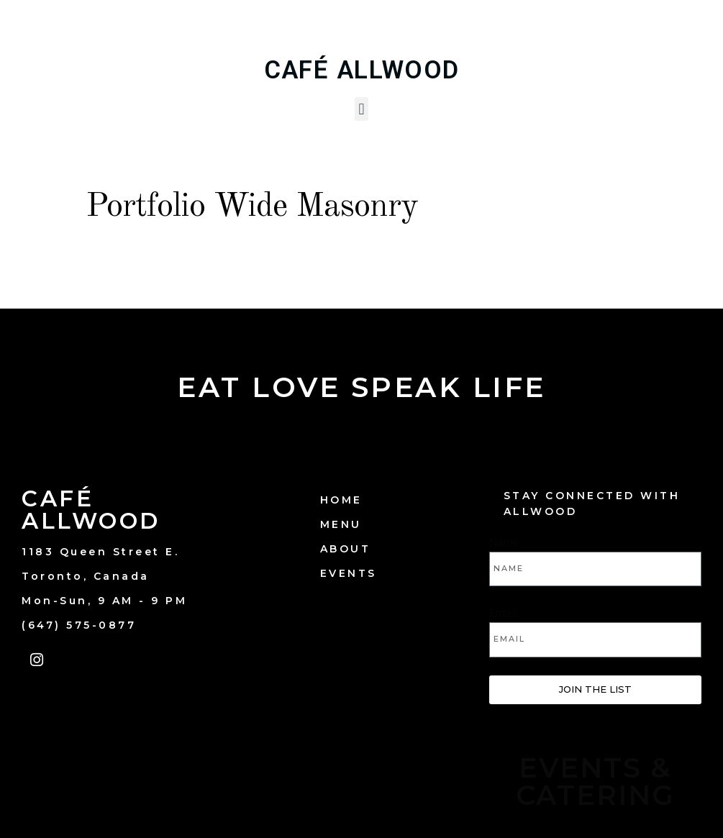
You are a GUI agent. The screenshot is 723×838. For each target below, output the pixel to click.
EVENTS (348, 573)
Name (504, 543)
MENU (341, 524)
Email (503, 613)
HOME (341, 499)
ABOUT (345, 548)
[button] (361, 109)
